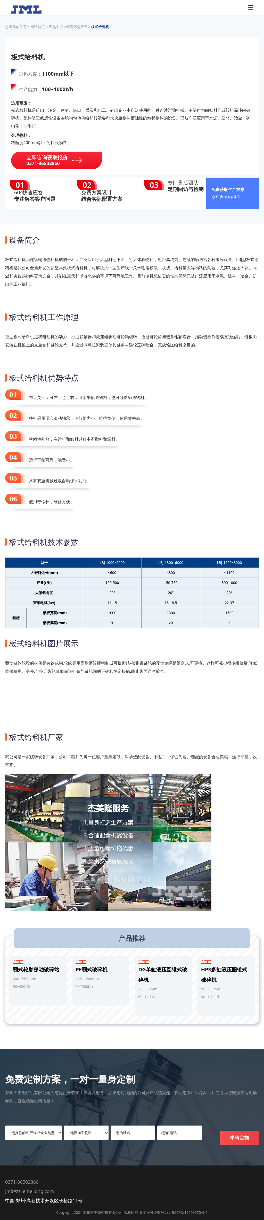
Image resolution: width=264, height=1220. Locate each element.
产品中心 (56, 26)
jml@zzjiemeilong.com (29, 1191)
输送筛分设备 (77, 26)
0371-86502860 (21, 1182)
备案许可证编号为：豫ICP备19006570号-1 (173, 1212)
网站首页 (37, 26)
